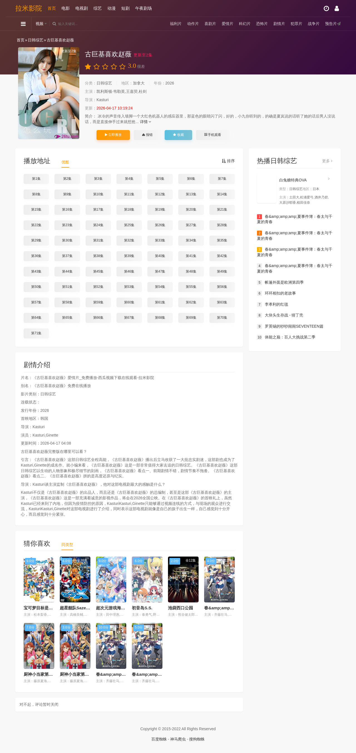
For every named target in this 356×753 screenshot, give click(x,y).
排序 (228, 161)
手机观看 (212, 135)
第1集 (36, 179)
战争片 (314, 23)
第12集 (160, 194)
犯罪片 (296, 23)
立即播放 (113, 135)
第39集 (129, 256)
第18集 (129, 209)
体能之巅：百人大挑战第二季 (286, 337)
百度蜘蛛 (159, 739)
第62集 (191, 302)
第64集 (36, 318)
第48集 (191, 271)
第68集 (160, 318)
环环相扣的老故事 (276, 293)
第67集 (129, 318)
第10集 (98, 194)
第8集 (36, 194)
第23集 (67, 225)
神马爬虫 (178, 739)
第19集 (160, 209)
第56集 (222, 287)
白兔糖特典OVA (293, 180)
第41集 (191, 256)
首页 (52, 8)
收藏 (178, 135)
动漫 (111, 8)
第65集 (67, 318)
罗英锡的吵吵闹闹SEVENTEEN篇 (290, 326)
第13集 (191, 194)
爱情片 (227, 23)
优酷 (65, 162)
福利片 (176, 23)
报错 (147, 135)
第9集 (67, 194)
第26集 (160, 225)
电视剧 (81, 8)
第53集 (129, 287)
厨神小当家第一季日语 (81, 674)
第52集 (98, 287)
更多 (327, 161)
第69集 (191, 318)
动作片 (193, 23)
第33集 (160, 240)
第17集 (98, 209)
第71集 (36, 333)
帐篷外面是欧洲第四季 (280, 282)
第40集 (160, 256)
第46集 (129, 271)
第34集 (191, 240)
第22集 (36, 225)
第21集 (222, 209)
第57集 (36, 302)
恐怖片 (262, 23)
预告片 (331, 23)
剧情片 (279, 23)
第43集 (36, 271)
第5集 (160, 179)
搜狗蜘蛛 (197, 739)
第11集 (129, 194)
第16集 (67, 209)
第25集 (129, 225)
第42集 (222, 256)
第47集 (160, 271)
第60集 (129, 302)
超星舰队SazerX (75, 607)
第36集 (36, 256)
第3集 (98, 179)
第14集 (222, 194)
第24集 (98, 225)
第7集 (222, 179)
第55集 (191, 287)
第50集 (36, 287)
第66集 (98, 318)
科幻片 (245, 23)
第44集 (67, 271)
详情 (145, 121)
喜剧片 (210, 23)
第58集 (67, 302)
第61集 (160, 302)
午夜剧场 (143, 8)
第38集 (98, 256)
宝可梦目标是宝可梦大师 (47, 607)
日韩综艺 (35, 40)
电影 (65, 8)
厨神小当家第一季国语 (44, 674)
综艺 (97, 8)
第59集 (98, 302)
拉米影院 (28, 8)
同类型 (67, 544)
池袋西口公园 (180, 607)
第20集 (191, 209)
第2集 (67, 179)
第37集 (67, 256)
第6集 (191, 179)
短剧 (125, 8)
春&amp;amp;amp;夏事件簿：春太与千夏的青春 (294, 219)
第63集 (222, 302)
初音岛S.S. (142, 607)
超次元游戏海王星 (112, 607)
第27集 (191, 225)
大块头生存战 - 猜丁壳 (280, 315)
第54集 (160, 287)
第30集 (67, 240)
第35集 (222, 240)
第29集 (36, 240)
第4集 (129, 179)
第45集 (98, 271)
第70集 (222, 318)
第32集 (129, 240)
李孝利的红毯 (272, 304)
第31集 (98, 240)
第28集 (222, 225)
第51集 (67, 287)
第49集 (222, 271)
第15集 (36, 209)
